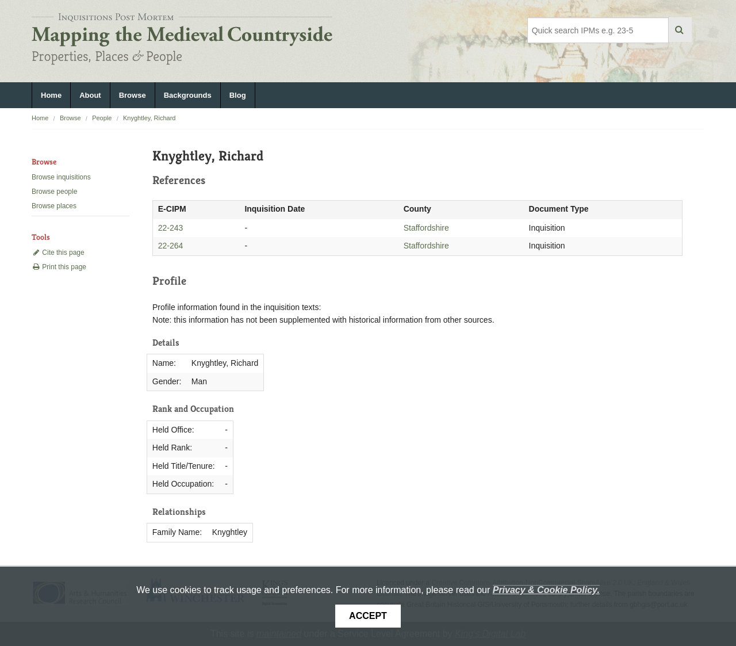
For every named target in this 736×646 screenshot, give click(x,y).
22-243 (170, 227)
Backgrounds (188, 95)
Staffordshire (426, 227)
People (102, 117)
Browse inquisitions (61, 177)
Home (51, 95)
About (90, 95)
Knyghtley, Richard (149, 117)
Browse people (54, 192)
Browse (132, 95)
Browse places (54, 206)
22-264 (170, 245)
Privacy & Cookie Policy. (546, 590)
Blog (237, 95)
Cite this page (58, 253)
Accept (368, 616)
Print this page (59, 267)
